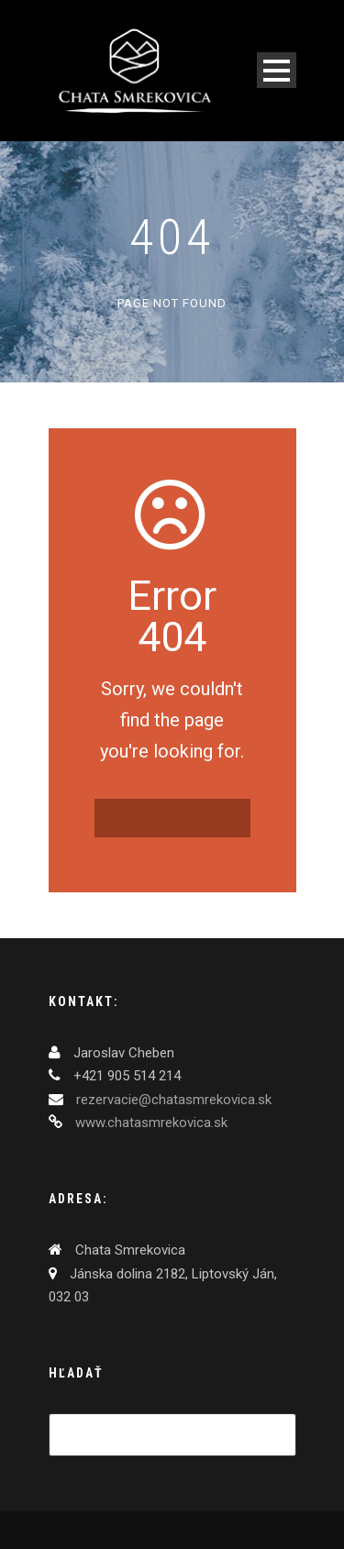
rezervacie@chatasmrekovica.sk (172, 1099)
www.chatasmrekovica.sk (149, 1122)
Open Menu (276, 70)
